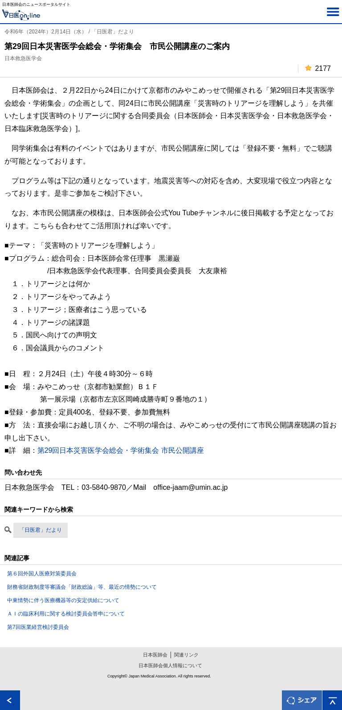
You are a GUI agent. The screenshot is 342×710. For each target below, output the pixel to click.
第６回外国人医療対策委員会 (42, 573)
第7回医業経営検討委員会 (38, 627)
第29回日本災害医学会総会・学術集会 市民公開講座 (120, 450)
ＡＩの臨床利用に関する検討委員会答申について (66, 614)
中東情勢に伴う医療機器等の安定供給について (63, 600)
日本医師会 (155, 654)
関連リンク (186, 654)
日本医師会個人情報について (170, 665)
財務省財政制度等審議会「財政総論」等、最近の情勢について (82, 587)
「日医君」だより (40, 530)
